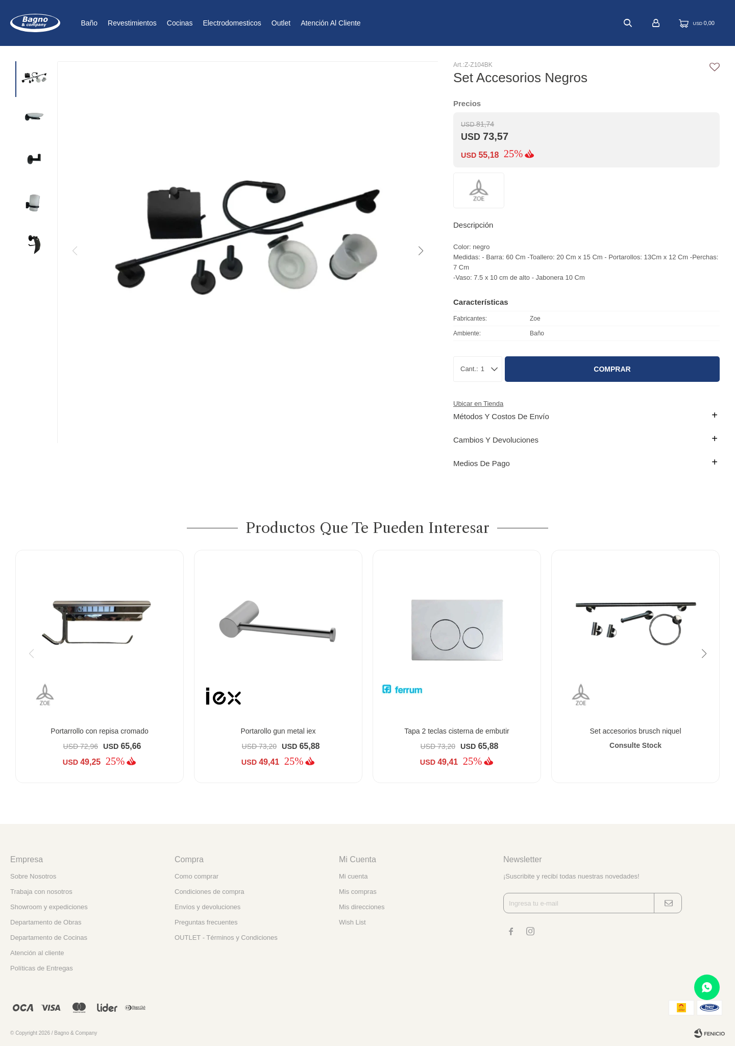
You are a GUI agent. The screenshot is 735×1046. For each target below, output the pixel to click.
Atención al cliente (358, 23)
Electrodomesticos (259, 23)
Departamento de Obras (45, 922)
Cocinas (207, 23)
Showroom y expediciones (49, 907)
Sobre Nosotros (33, 876)
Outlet (308, 23)
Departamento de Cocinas (48, 937)
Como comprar (196, 876)
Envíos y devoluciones (207, 907)
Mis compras (358, 891)
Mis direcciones (362, 907)
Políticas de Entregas (41, 968)
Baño (116, 23)
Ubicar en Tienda (478, 403)
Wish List (352, 922)
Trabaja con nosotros (41, 891)
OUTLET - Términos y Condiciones (226, 937)
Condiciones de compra (209, 891)
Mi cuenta (353, 876)
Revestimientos (159, 23)
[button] (420, 251)
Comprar (612, 369)
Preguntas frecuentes (206, 922)
